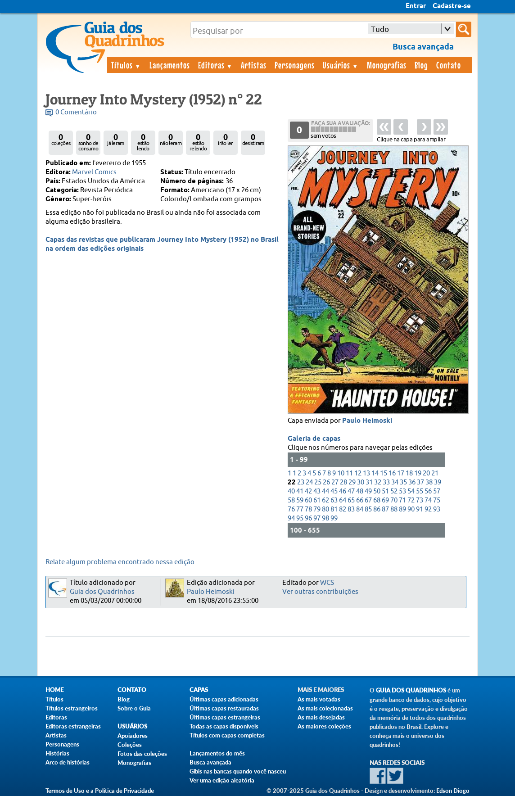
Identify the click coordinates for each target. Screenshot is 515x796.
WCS (327, 583)
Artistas (254, 64)
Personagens (295, 64)
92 (428, 509)
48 (359, 491)
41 (299, 491)
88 (394, 509)
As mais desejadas (321, 717)
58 (291, 500)
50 (376, 491)
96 (308, 518)
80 (325, 509)
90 (411, 509)
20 (426, 473)
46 (342, 491)
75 (436, 500)
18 (409, 473)
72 (411, 500)
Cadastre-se (452, 6)
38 (429, 482)
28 (343, 482)
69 (385, 500)
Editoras (215, 64)
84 (359, 509)
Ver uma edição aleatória (222, 780)
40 (291, 491)
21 (434, 473)
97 (317, 518)
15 (383, 473)
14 (375, 473)
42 (308, 491)
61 (317, 500)
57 (436, 491)
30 (360, 482)
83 (351, 509)
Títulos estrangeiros (71, 708)
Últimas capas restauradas (224, 708)
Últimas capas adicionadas (224, 699)
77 (299, 509)
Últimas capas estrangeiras (225, 717)
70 (394, 500)
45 (334, 491)
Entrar (416, 6)
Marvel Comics (94, 172)
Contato (448, 64)
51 (385, 491)
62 (325, 500)
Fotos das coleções (142, 753)
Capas (199, 690)
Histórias (57, 753)
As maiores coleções (324, 726)
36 (412, 482)
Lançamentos (169, 64)
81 (334, 509)
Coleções (129, 744)
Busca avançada (210, 762)
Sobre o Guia (134, 708)
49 (368, 491)
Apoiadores (132, 735)
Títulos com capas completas (227, 735)
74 (428, 500)
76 (291, 509)
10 (340, 473)
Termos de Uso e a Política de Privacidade (99, 790)
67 (368, 500)
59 (299, 500)
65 (351, 500)
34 (394, 482)
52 (394, 491)
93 (436, 509)
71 (402, 500)
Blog (421, 64)
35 (403, 482)
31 (369, 482)
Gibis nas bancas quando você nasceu (238, 771)
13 (366, 473)
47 (351, 491)
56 (428, 491)
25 (317, 482)
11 (349, 473)
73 (419, 500)
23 (300, 482)
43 (317, 491)
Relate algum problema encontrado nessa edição (119, 562)
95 (299, 518)
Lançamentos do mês (217, 753)
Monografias (387, 64)
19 (417, 473)
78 (308, 509)
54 (411, 491)
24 (309, 482)
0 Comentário (76, 112)
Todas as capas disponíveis (224, 726)
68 (376, 500)
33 (386, 482)
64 (342, 500)
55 (419, 491)
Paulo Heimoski (367, 420)
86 (376, 509)
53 (402, 491)
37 (420, 482)
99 (334, 518)
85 (368, 509)
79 (317, 509)
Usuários (341, 64)
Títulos (126, 64)
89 (402, 509)
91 (419, 509)
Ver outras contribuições (320, 592)
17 (400, 473)
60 (308, 500)
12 (357, 473)
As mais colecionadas (325, 708)
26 (326, 482)
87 (385, 509)
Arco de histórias (67, 762)
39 (437, 482)
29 (352, 482)
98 (325, 518)
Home (54, 690)
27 (335, 482)
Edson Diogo (453, 790)
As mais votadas (319, 699)
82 (342, 509)
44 (325, 491)
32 (377, 482)
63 (334, 500)
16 (392, 473)
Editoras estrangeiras (73, 726)
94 (291, 518)
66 (359, 500)
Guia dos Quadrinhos (102, 592)
